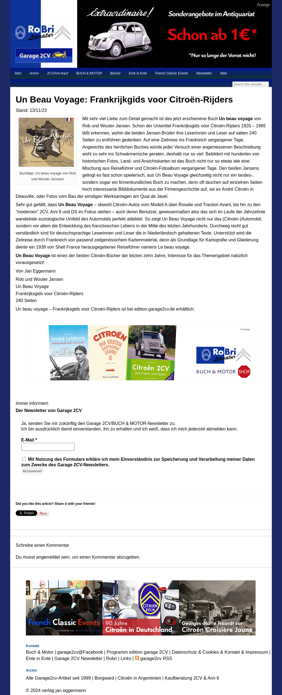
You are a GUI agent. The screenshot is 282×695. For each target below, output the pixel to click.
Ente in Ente (138, 73)
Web (223, 73)
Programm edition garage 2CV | (139, 652)
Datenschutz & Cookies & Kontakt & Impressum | (221, 652)
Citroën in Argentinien (139, 677)
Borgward (104, 677)
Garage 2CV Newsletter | (80, 658)
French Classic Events (171, 73)
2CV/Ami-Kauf (57, 73)
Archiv (34, 73)
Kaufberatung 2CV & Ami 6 (192, 677)
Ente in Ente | (40, 658)
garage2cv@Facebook (80, 652)
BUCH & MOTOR (89, 73)
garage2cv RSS (155, 658)
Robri (111, 658)
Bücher (115, 73)
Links (126, 658)
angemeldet (48, 556)
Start (17, 73)
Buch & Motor (39, 652)
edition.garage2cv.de (154, 309)
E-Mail (29, 440)
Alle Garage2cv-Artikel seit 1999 (58, 677)
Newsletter (204, 73)
